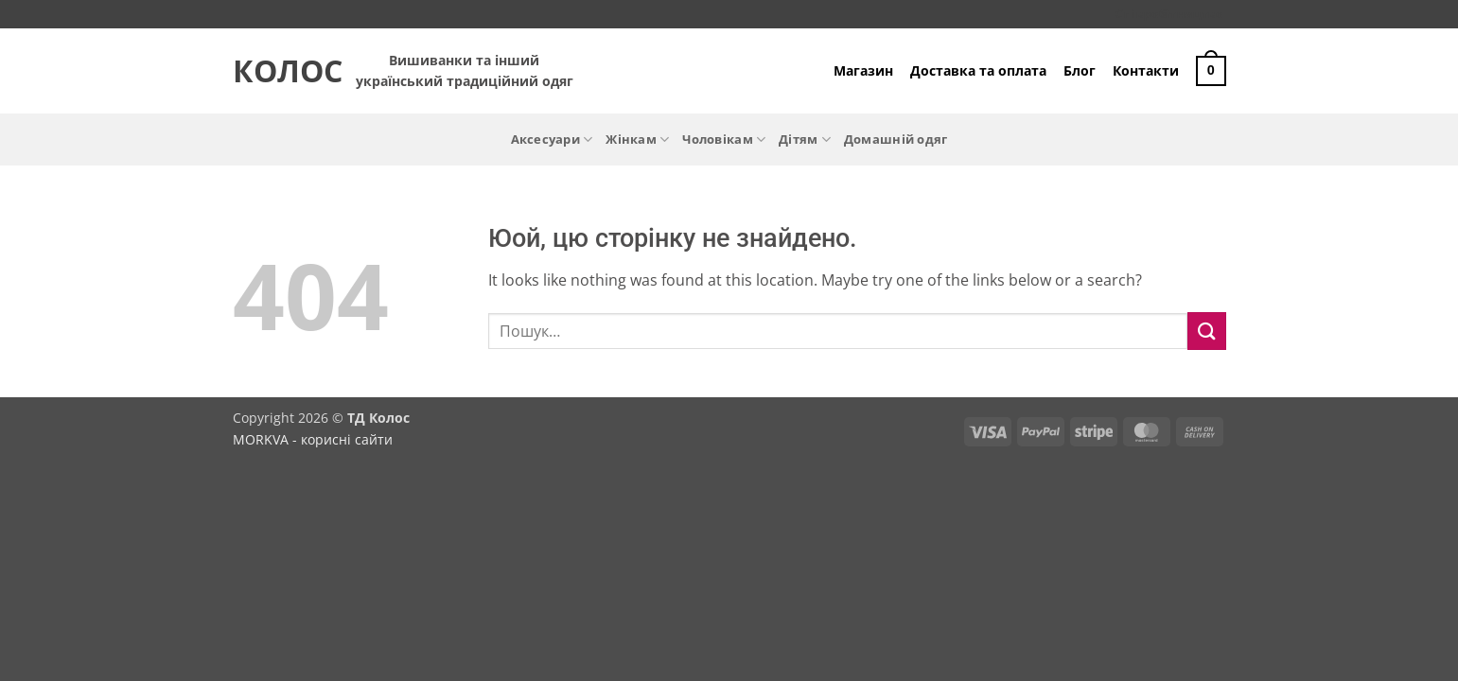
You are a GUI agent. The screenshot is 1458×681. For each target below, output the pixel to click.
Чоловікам (723, 139)
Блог (1079, 70)
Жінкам (637, 139)
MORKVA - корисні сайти (313, 439)
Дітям (805, 139)
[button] (1211, 71)
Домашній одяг (895, 139)
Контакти (1146, 70)
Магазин (863, 70)
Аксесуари (552, 139)
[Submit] (1206, 330)
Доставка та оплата (978, 70)
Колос (280, 71)
